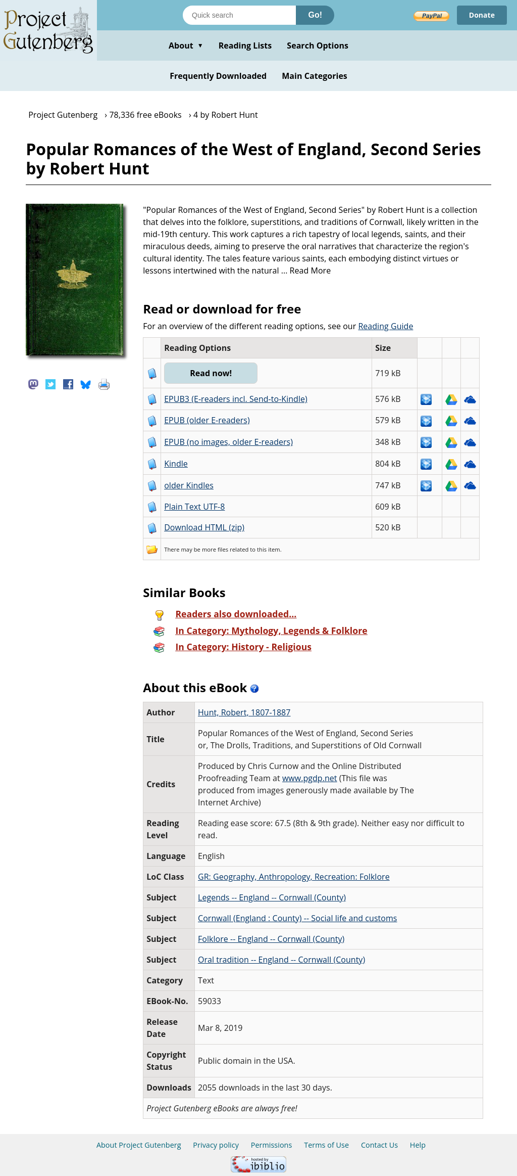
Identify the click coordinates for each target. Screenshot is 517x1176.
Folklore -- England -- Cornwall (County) (271, 938)
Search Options (317, 45)
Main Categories (314, 75)
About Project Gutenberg (138, 1145)
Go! (315, 15)
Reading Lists (245, 45)
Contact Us (379, 1145)
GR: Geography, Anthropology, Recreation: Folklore (294, 876)
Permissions (271, 1145)
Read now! (211, 373)
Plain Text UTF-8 (194, 506)
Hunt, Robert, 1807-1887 (244, 712)
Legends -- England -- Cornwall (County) (272, 897)
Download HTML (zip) (204, 527)
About (186, 45)
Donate (482, 15)
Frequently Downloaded (218, 75)
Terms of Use (326, 1145)
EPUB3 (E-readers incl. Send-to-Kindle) (235, 398)
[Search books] (239, 15)
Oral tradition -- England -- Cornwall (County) (281, 959)
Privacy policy (216, 1145)
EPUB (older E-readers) (206, 420)
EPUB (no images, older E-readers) (228, 441)
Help (418, 1145)
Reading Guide (385, 326)
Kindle (176, 463)
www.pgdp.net (309, 778)
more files (215, 549)
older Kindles (189, 485)
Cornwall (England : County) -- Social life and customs (297, 918)
